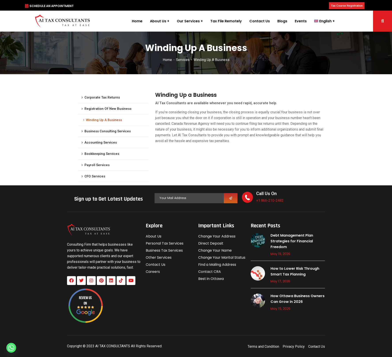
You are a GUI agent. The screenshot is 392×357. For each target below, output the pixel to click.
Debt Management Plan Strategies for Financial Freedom (292, 241)
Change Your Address (216, 236)
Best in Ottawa (211, 278)
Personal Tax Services (164, 243)
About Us (153, 236)
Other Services (159, 257)
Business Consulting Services (107, 131)
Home (167, 60)
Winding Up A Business (104, 120)
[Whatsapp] (11, 348)
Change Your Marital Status (221, 257)
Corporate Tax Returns (102, 97)
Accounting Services (100, 142)
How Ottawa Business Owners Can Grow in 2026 (298, 298)
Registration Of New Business (107, 109)
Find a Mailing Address (217, 264)
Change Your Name (215, 250)
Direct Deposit (210, 243)
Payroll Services (97, 165)
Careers (153, 271)
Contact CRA (209, 271)
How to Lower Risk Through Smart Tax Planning (295, 271)
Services (183, 60)
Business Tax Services (164, 250)
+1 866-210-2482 (270, 200)
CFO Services (94, 176)
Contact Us (155, 264)
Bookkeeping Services (101, 154)
